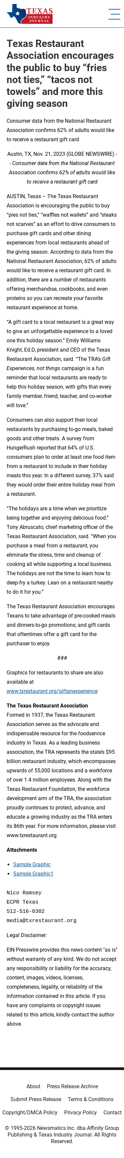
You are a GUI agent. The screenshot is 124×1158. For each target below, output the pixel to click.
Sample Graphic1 (33, 874)
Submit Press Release (36, 1099)
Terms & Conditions (90, 1099)
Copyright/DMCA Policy (30, 1112)
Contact (112, 1112)
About (33, 1086)
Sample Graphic (32, 864)
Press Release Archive (72, 1086)
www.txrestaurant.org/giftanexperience (52, 691)
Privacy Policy (80, 1112)
